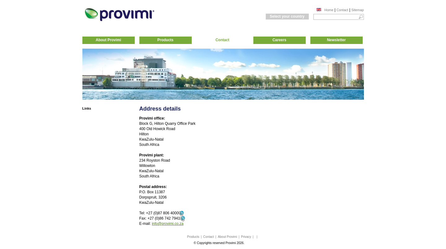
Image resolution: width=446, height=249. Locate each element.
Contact (342, 10)
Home (328, 10)
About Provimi (108, 40)
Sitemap (357, 10)
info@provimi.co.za (167, 223)
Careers (279, 40)
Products (165, 40)
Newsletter (336, 40)
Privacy (246, 236)
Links (86, 108)
